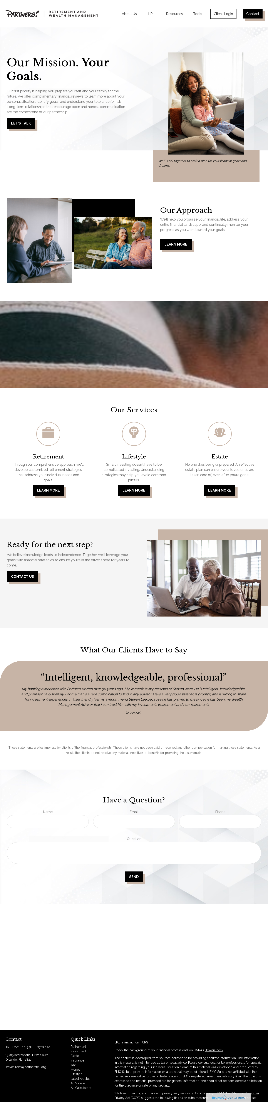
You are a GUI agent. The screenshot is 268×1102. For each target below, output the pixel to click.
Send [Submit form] (134, 877)
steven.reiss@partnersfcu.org (25, 1067)
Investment (78, 1051)
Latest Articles (80, 1078)
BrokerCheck (214, 1050)
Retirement (78, 1046)
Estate (75, 1056)
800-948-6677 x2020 (35, 1047)
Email (133, 812)
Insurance (77, 1060)
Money (75, 1069)
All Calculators (81, 1088)
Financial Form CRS (134, 1042)
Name (48, 812)
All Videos (78, 1083)
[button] (129, 14)
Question (134, 839)
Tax (73, 1065)
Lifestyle (76, 1074)
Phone (220, 812)
